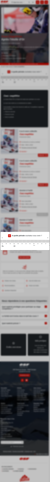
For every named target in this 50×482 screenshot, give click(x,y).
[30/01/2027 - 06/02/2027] (32, 241)
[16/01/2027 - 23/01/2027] (24, 241)
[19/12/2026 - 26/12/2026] (8, 241)
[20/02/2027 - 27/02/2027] (44, 241)
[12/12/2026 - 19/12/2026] (4, 241)
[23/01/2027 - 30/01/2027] (28, 241)
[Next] (47, 238)
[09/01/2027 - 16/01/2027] (20, 241)
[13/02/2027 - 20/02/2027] (40, 241)
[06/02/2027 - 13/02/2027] (36, 241)
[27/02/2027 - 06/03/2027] (48, 241)
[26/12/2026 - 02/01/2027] (12, 241)
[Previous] (2, 238)
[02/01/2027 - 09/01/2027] (16, 241)
